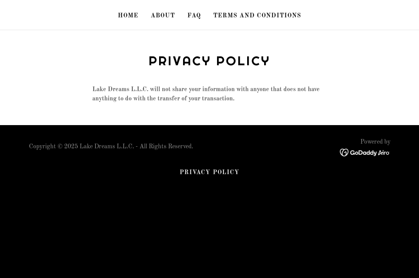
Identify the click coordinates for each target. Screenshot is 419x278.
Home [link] (128, 16)
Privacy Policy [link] (209, 173)
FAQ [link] (194, 16)
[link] (365, 152)
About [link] (163, 16)
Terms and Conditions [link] (257, 16)
